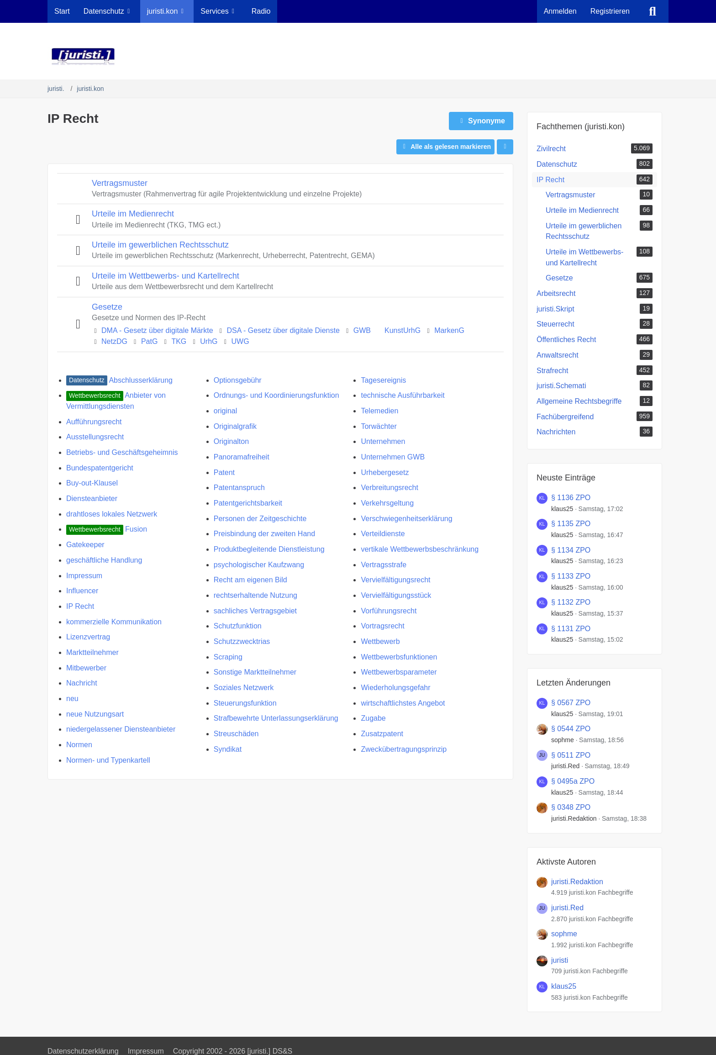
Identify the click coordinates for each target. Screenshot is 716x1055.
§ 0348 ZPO (570, 807)
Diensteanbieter (91, 498)
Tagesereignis (383, 380)
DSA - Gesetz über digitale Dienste (283, 330)
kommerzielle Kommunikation (114, 622)
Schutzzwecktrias (242, 641)
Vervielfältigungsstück (396, 595)
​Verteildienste (383, 534)
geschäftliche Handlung (104, 560)
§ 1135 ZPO (570, 524)
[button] (505, 146)
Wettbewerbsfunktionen (399, 657)
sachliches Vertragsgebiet (255, 611)
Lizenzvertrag (88, 637)
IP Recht (80, 606)
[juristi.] (358, 56)
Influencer (82, 591)
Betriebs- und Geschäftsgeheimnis (122, 452)
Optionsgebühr (238, 380)
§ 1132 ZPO (570, 602)
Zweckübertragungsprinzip (404, 749)
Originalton (231, 441)
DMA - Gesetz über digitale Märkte (157, 330)
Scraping (228, 657)
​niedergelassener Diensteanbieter (120, 729)
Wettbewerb (380, 641)
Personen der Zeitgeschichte (260, 518)
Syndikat (228, 749)
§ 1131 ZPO (570, 629)
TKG (178, 341)
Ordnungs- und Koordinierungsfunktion (276, 395)
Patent (224, 472)
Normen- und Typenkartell (108, 760)
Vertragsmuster (119, 183)
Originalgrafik (235, 426)
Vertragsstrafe (383, 565)
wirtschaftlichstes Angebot (403, 703)
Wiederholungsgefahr (395, 687)
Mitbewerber (86, 668)
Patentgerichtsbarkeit (248, 503)
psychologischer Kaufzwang (259, 565)
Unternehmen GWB (393, 457)
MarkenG (449, 330)
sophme (562, 740)
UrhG (208, 341)
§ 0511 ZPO (570, 755)
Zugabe (373, 718)
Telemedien (379, 411)
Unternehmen (383, 441)
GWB (362, 330)
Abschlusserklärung (141, 380)
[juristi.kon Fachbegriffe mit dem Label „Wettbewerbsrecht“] (94, 395)
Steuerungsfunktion (245, 703)
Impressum (84, 576)
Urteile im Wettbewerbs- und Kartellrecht (165, 275)
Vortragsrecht (382, 626)
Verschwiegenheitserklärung (406, 518)
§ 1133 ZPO (570, 576)
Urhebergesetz (385, 472)
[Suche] (653, 11)
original (225, 411)
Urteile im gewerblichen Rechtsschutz (160, 244)
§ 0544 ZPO (570, 729)
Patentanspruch (239, 487)
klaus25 (562, 508)
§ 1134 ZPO (570, 550)
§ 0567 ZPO (570, 703)
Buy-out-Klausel (92, 483)
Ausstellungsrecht (95, 437)
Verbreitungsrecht (389, 487)
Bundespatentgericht (99, 468)
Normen (79, 745)
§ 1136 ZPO (570, 497)
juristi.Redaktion (574, 818)
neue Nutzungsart (95, 714)
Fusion (136, 529)
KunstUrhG (402, 330)
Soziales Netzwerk (244, 687)
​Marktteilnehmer (92, 652)
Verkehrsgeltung (387, 503)
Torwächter (378, 426)
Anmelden (560, 11)
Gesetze (107, 306)
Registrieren (610, 11)
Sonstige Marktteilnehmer (255, 672)
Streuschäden (236, 734)
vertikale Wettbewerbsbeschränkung (420, 549)
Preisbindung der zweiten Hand (264, 534)
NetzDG (114, 341)
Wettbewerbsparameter (399, 672)
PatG (149, 341)
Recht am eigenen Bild (250, 580)
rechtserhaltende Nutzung (255, 595)
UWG (240, 341)
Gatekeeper (85, 545)
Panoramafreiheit (241, 457)
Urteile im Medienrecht (133, 213)
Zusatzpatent (382, 734)
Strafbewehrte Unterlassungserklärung (276, 718)
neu (72, 698)
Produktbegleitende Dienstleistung (269, 549)
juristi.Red (565, 766)
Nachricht (81, 683)
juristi (559, 960)
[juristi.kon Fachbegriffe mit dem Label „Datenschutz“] (86, 380)
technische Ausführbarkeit (402, 395)
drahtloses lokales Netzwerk (111, 514)
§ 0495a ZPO (573, 781)
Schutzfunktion (238, 626)
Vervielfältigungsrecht (395, 580)
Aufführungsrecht (94, 422)
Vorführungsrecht (388, 611)
